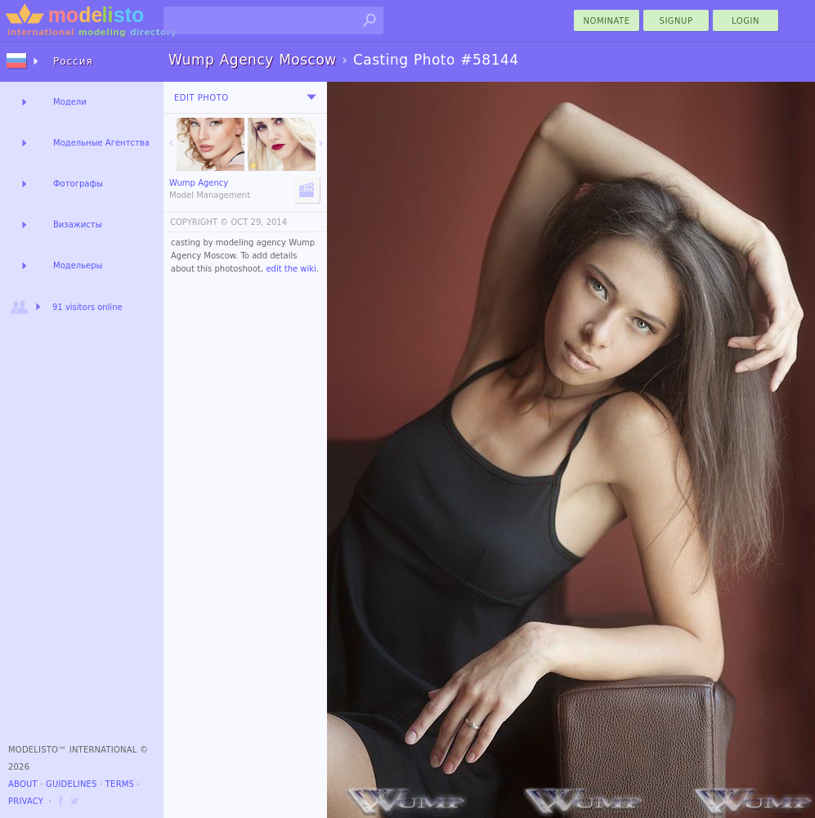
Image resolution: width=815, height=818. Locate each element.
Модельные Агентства (101, 142)
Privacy (25, 801)
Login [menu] (745, 20)
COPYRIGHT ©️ (199, 222)
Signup (676, 20)
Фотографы (78, 183)
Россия (73, 61)
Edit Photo (201, 97)
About (23, 784)
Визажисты (77, 224)
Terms (119, 784)
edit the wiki (291, 268)
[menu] (311, 97)
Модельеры (78, 265)
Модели (70, 101)
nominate (607, 20)
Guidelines (71, 784)
